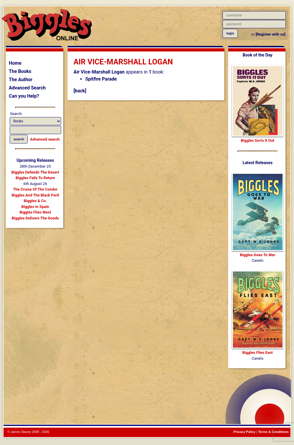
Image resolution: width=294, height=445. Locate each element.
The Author (20, 79)
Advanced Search (27, 88)
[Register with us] (270, 34)
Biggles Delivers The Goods (35, 218)
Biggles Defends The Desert (35, 172)
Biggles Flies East (257, 352)
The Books (20, 71)
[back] (80, 91)
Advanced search (45, 139)
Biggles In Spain (35, 206)
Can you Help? (24, 96)
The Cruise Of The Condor (35, 189)
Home (15, 63)
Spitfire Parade (101, 79)
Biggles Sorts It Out (257, 140)
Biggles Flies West (35, 212)
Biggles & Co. (35, 201)
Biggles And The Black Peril (35, 195)
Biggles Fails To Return (35, 178)
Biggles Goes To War (257, 255)
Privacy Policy (244, 432)
